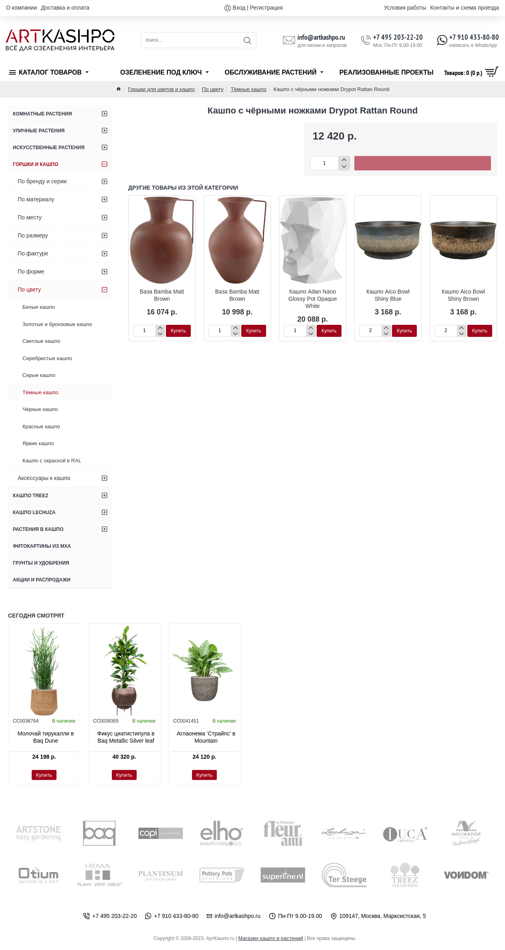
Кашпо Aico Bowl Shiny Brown (463, 295)
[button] (422, 163)
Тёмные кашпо (248, 89)
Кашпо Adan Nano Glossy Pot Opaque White (312, 298)
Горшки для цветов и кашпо (161, 89)
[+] (344, 159)
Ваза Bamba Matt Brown (162, 295)
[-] (344, 166)
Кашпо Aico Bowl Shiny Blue (388, 295)
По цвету (213, 89)
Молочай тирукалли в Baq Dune (46, 737)
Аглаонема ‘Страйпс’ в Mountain (206, 737)
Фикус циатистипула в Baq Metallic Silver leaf (126, 737)
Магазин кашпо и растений (270, 938)
